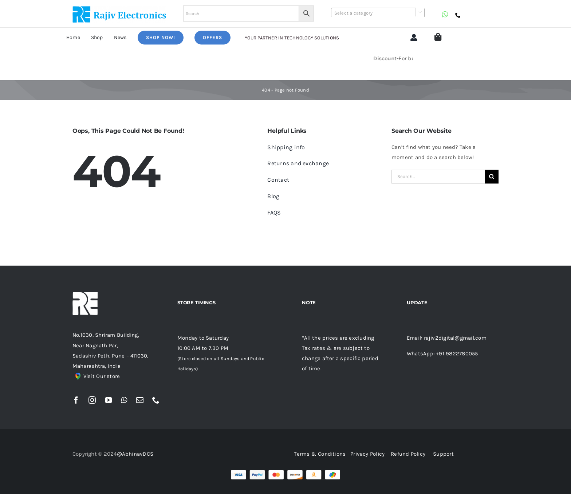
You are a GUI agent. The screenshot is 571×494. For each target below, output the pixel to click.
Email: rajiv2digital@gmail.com (447, 338)
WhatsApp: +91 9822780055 (442, 353)
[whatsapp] (445, 14)
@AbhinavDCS (135, 454)
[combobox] (378, 13)
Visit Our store (101, 376)
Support (443, 454)
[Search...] (438, 177)
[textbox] (377, 13)
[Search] (492, 177)
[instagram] (92, 400)
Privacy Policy (367, 454)
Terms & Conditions (321, 454)
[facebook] (76, 400)
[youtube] (108, 400)
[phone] (458, 15)
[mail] (139, 400)
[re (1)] (119, 8)
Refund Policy (408, 454)
